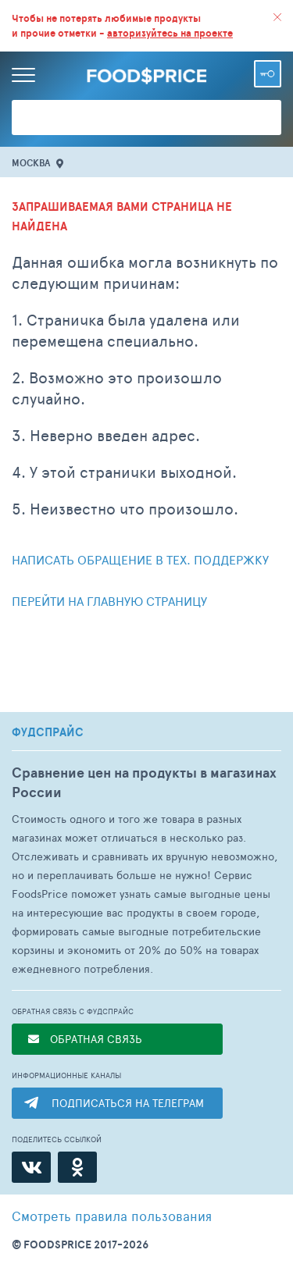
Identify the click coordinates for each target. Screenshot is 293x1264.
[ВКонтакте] (31, 1167)
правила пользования (112, 1215)
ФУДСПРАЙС (48, 732)
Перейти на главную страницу (109, 601)
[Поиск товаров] (146, 117)
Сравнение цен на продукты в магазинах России (144, 782)
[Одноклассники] (77, 1167)
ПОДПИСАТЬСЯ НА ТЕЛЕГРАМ (128, 1102)
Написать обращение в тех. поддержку (140, 559)
